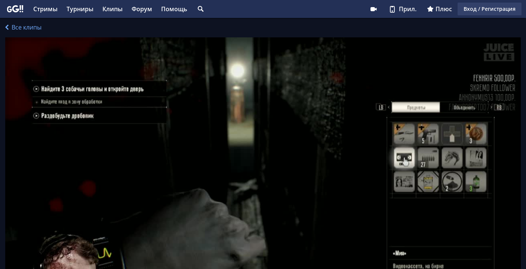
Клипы (112, 9)
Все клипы (23, 27)
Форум (142, 9)
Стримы (45, 9)
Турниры (80, 9)
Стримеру (373, 9)
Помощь (174, 9)
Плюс (439, 9)
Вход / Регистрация (490, 8)
